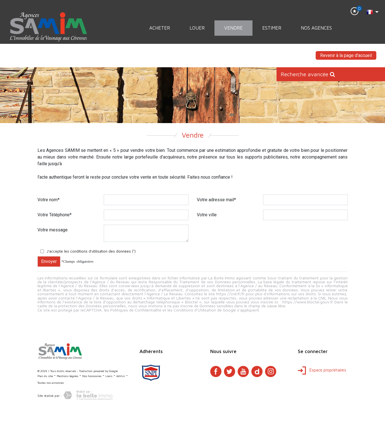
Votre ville (207, 214)
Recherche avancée (308, 74)
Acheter (159, 28)
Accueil (44, 73)
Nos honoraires (91, 376)
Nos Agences (316, 28)
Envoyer (49, 261)
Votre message (52, 229)
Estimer (271, 28)
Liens (108, 376)
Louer (197, 28)
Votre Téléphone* (54, 214)
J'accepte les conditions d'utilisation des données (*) (91, 251)
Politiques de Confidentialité (135, 310)
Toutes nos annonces (50, 382)
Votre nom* (48, 199)
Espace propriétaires (322, 370)
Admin (120, 376)
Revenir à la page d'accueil (346, 55)
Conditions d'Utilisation (195, 310)
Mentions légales (67, 376)
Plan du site (45, 376)
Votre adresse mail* (216, 199)
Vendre (233, 28)
